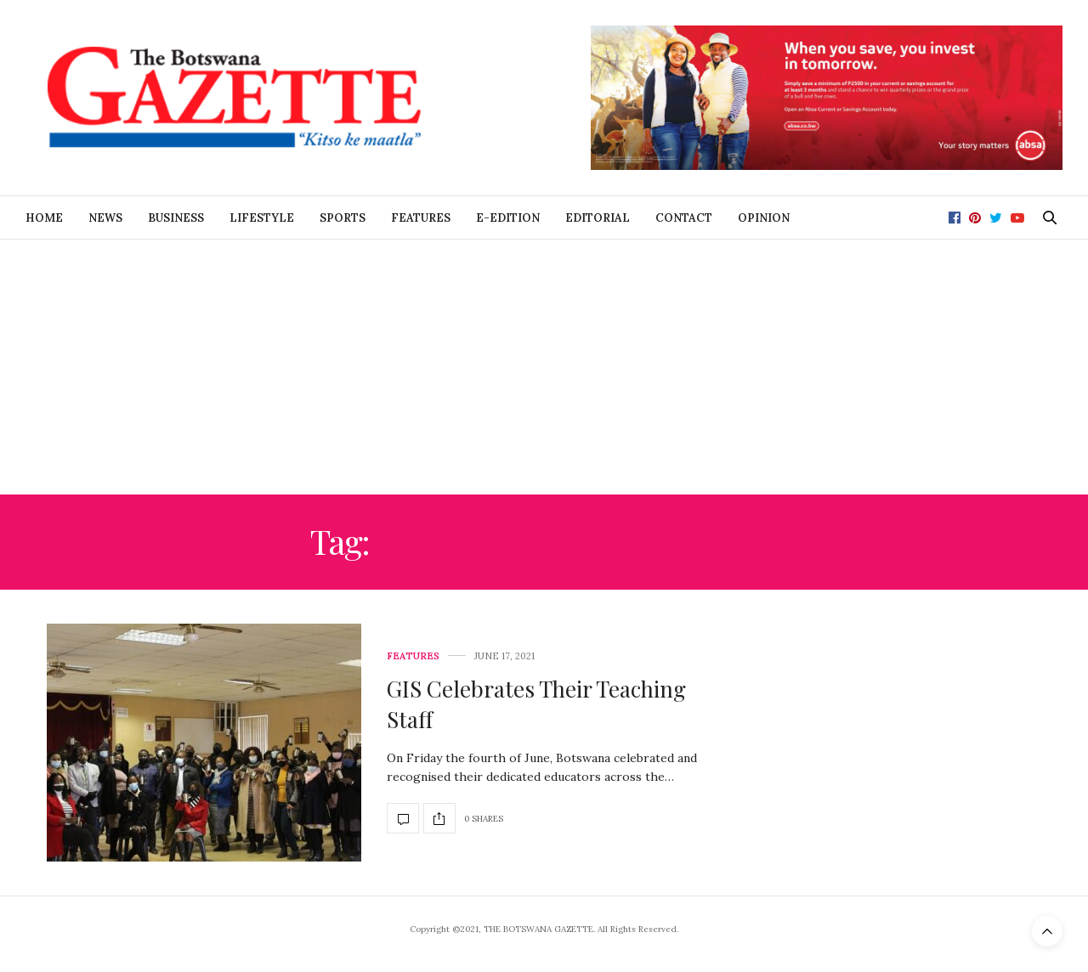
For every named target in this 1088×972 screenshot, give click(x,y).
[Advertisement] (544, 367)
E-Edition (508, 218)
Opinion (764, 218)
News (105, 218)
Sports (343, 218)
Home (44, 218)
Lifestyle (262, 218)
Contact (683, 218)
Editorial (597, 218)
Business (176, 218)
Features (420, 218)
